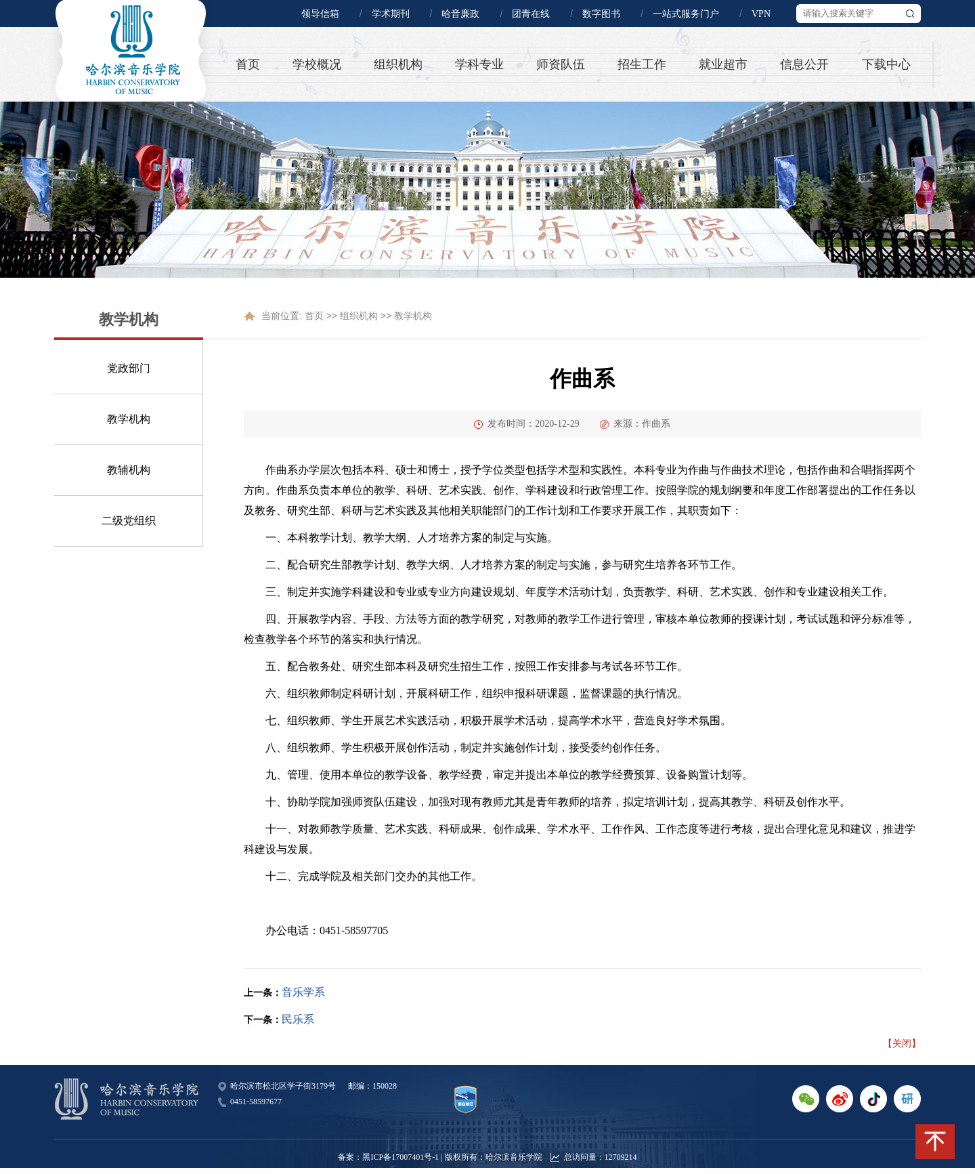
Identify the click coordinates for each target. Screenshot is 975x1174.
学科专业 (479, 64)
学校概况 (316, 64)
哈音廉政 (460, 14)
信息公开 (804, 64)
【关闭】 (902, 1043)
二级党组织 (129, 520)
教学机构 (128, 419)
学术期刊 (391, 14)
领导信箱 (320, 14)
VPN (761, 14)
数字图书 (601, 14)
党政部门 (128, 368)
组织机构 (398, 64)
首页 (248, 64)
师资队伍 (560, 64)
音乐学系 (303, 992)
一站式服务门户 (686, 14)
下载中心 (886, 64)
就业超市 (723, 64)
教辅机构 (128, 470)
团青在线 (531, 14)
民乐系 (298, 1019)
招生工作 (642, 64)
